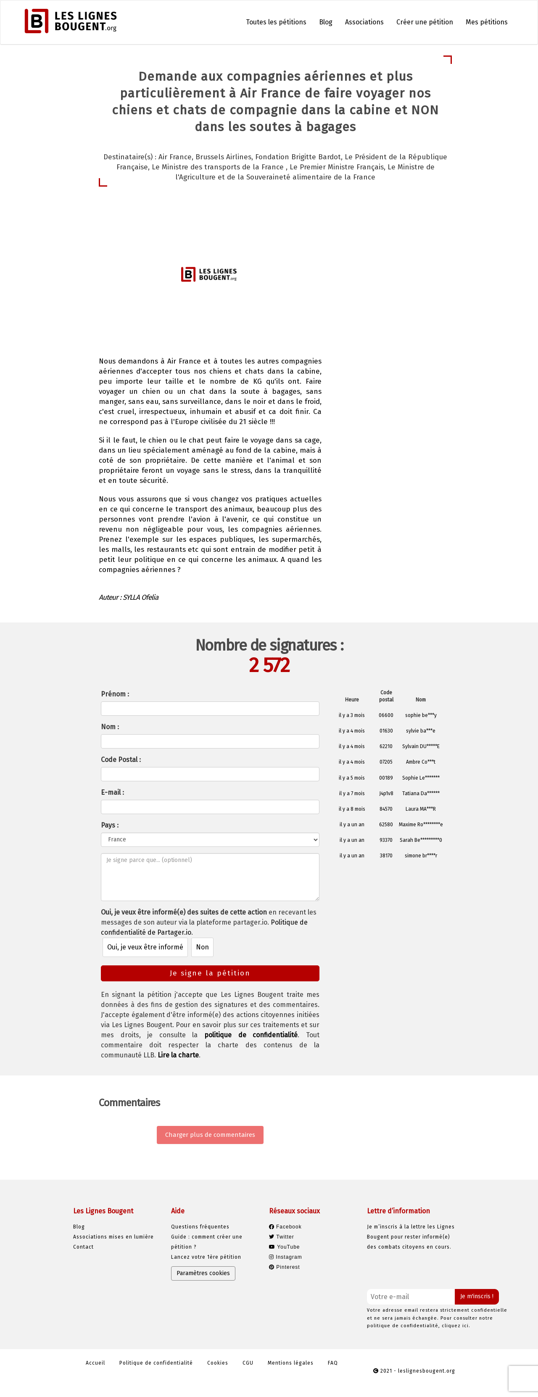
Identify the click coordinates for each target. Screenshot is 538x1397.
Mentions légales (291, 1363)
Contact (83, 1247)
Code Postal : (121, 760)
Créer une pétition (424, 22)
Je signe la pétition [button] (385, 283)
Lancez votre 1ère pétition (206, 1257)
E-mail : (112, 792)
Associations (364, 22)
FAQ (333, 1363)
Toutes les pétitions (276, 22)
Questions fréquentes (200, 1227)
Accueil (95, 1363)
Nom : (110, 727)
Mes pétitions (487, 22)
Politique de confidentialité (156, 1363)
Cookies (217, 1363)
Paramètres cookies (203, 1273)
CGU (248, 1363)
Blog (325, 22)
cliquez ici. (456, 1325)
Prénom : (115, 694)
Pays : (110, 825)
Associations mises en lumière (113, 1237)
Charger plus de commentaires (210, 1135)
